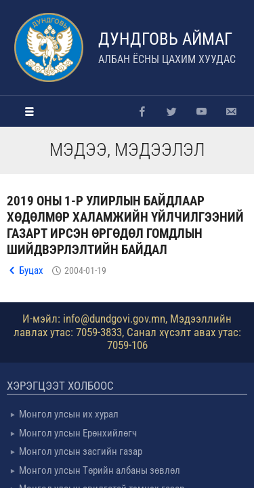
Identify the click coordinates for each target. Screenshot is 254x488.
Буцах (31, 270)
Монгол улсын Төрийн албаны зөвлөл (99, 470)
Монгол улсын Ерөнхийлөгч (78, 433)
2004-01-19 (85, 270)
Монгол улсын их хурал (69, 414)
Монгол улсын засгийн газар (80, 451)
